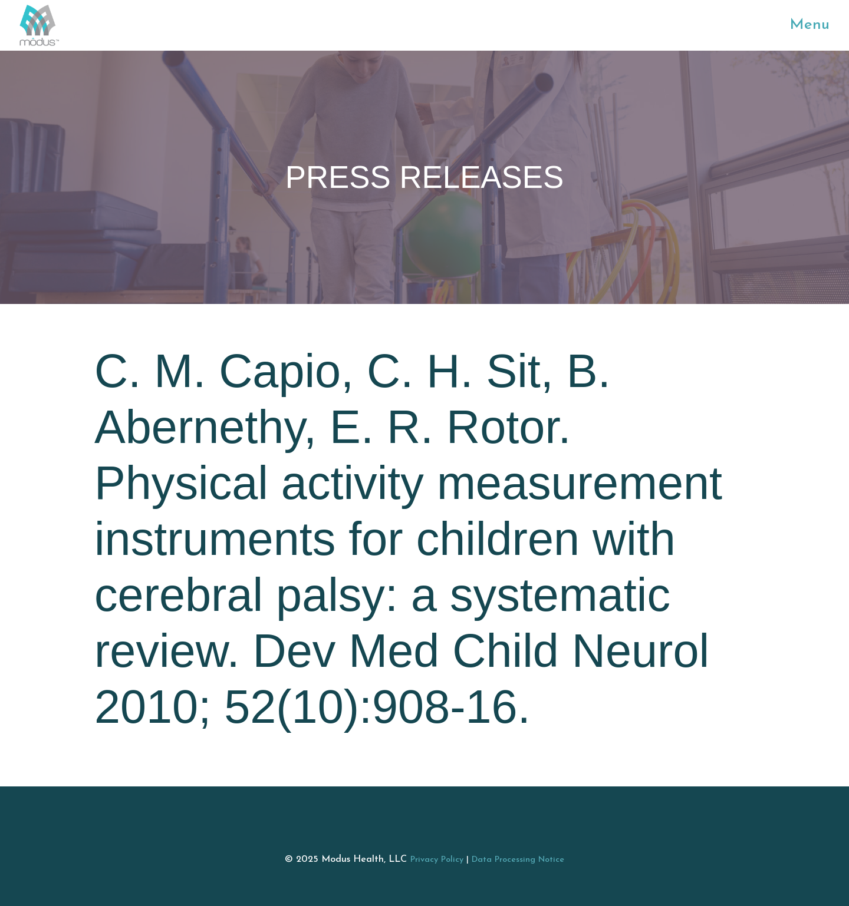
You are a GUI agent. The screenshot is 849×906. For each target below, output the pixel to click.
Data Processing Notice (518, 859)
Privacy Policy (436, 859)
